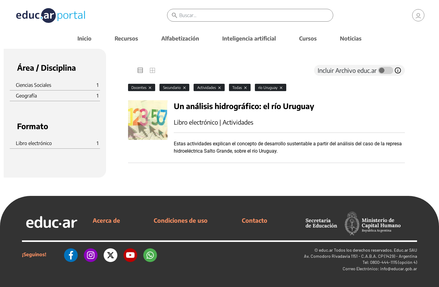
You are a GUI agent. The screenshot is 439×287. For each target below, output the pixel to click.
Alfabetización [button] (180, 38)
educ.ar (326, 250)
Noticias (351, 38)
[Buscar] (256, 15)
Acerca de (106, 220)
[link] (418, 15)
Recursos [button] (126, 38)
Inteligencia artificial (249, 38)
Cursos (308, 38)
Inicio (84, 38)
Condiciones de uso (181, 220)
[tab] (140, 70)
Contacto (254, 220)
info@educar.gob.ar (398, 268)
